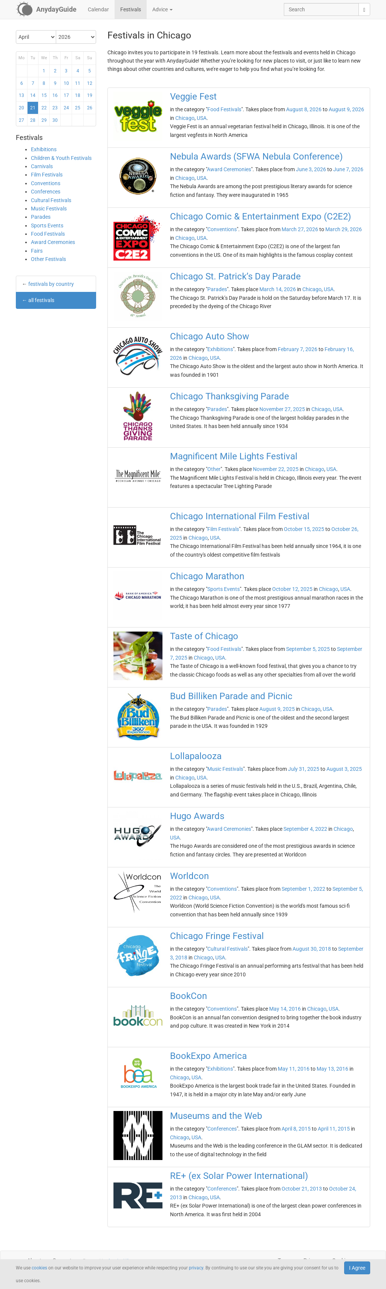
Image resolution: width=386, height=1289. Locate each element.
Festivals (130, 9)
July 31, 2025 (303, 769)
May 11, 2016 (293, 1069)
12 (89, 83)
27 (21, 120)
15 (44, 95)
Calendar (98, 9)
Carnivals (42, 166)
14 (32, 95)
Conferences (45, 192)
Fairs (37, 251)
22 (44, 107)
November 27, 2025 (282, 409)
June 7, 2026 (348, 169)
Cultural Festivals (51, 200)
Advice (162, 9)
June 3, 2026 (311, 169)
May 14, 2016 (285, 1009)
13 (21, 95)
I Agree (357, 1268)
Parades (41, 217)
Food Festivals (48, 234)
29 (44, 120)
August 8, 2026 (304, 109)
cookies (39, 1268)
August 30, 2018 (312, 949)
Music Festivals (49, 209)
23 (55, 107)
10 (66, 83)
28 (32, 120)
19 (89, 95)
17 (66, 95)
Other (214, 469)
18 (77, 95)
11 (77, 83)
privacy (196, 1268)
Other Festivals (48, 259)
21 (32, 107)
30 (55, 120)
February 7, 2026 (297, 349)
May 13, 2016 (332, 1069)
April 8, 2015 (296, 1129)
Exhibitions (44, 149)
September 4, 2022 (305, 829)
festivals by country (51, 284)
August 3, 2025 (344, 769)
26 (89, 107)
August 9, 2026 (346, 109)
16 (55, 95)
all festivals (41, 300)
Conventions (45, 183)
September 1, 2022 (303, 889)
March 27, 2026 (300, 229)
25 (77, 107)
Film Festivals (47, 175)
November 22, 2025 (276, 469)
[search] (364, 9)
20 (21, 107)
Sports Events (47, 226)
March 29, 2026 (343, 229)
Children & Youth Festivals (61, 158)
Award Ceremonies (53, 242)
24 (66, 107)
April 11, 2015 (334, 1129)
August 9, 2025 (277, 709)
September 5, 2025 (308, 649)
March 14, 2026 (277, 289)
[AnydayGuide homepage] (46, 9)
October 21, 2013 (302, 1189)
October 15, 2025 (304, 529)
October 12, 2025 (292, 589)
